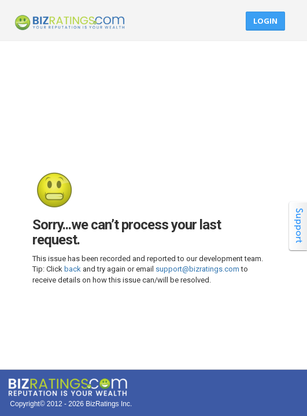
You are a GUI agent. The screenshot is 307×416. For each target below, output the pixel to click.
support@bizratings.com (197, 269)
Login (265, 21)
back (72, 269)
